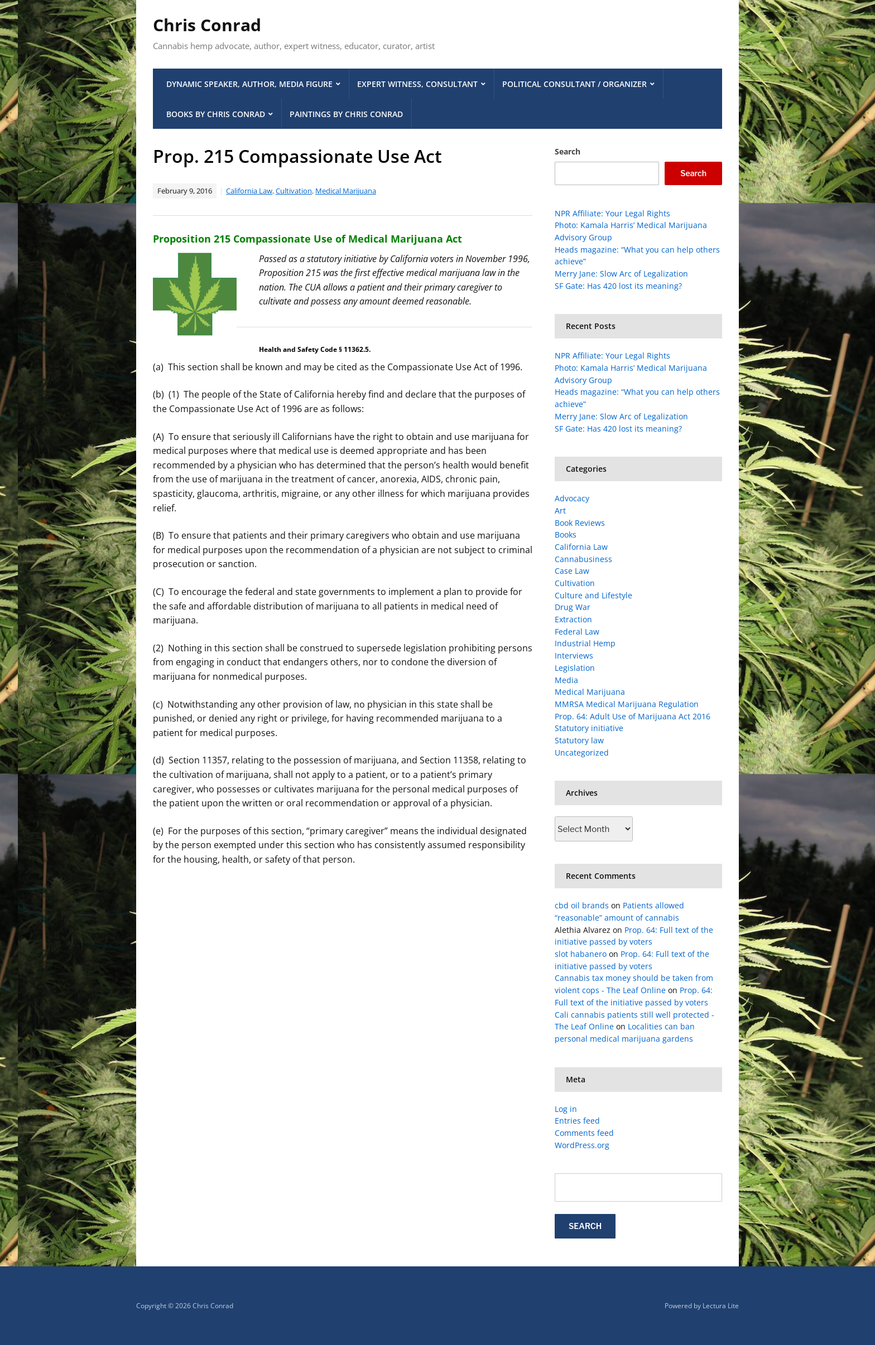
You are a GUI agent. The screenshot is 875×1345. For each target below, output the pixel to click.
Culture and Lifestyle (593, 595)
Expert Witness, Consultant (417, 84)
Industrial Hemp (585, 643)
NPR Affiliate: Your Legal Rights (612, 213)
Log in (566, 1109)
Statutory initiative (589, 728)
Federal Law (577, 631)
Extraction (573, 619)
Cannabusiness (583, 559)
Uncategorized (582, 752)
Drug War (572, 607)
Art (560, 510)
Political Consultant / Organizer (574, 84)
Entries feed (577, 1120)
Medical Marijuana (345, 191)
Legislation (575, 667)
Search (567, 151)
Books (565, 534)
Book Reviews (580, 522)
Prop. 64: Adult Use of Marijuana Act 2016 (632, 716)
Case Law (572, 570)
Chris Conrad (207, 24)
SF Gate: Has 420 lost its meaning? (618, 285)
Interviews (574, 655)
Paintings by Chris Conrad (346, 114)
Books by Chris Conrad (215, 114)
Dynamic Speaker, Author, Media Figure (249, 84)
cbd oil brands (582, 905)
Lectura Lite (721, 1305)
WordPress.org (582, 1145)
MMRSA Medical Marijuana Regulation (627, 704)
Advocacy (572, 498)
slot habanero (581, 954)
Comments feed (584, 1133)
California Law (249, 191)
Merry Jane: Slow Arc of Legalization (621, 273)
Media (566, 680)
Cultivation (294, 191)
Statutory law (579, 740)
